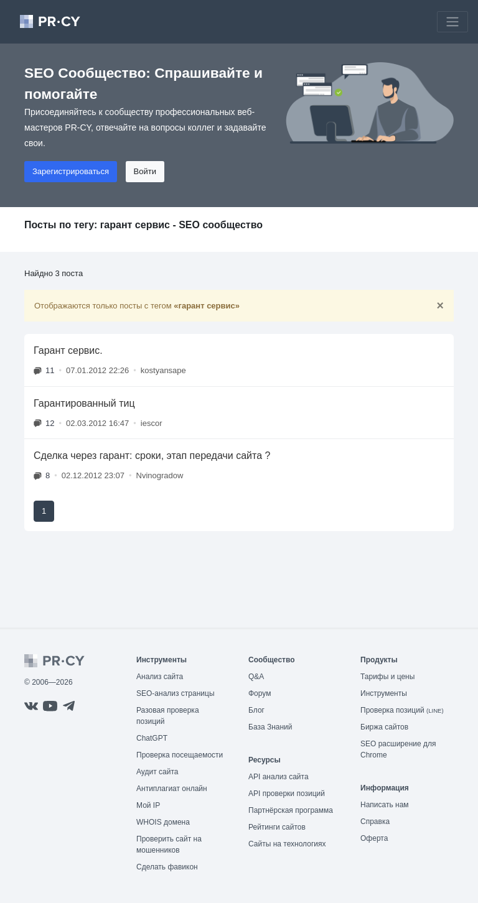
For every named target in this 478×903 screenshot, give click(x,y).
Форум (259, 693)
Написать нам (384, 804)
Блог (256, 710)
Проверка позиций (402, 710)
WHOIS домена (163, 822)
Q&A (256, 676)
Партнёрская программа (290, 810)
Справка (375, 821)
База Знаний (270, 727)
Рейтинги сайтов (277, 827)
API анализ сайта (278, 776)
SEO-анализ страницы (175, 693)
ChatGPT (151, 738)
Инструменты (383, 693)
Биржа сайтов (384, 727)
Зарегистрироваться (70, 171)
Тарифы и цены (387, 676)
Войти (145, 171)
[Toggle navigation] (452, 21)
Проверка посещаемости (179, 755)
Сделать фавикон (167, 867)
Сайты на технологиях (287, 844)
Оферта (374, 838)
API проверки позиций (286, 793)
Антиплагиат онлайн (171, 788)
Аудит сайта (157, 771)
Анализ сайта (159, 676)
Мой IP (148, 805)
